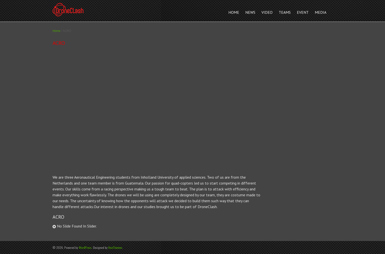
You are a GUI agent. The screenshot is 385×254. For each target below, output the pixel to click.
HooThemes (115, 247)
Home (56, 31)
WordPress (85, 247)
